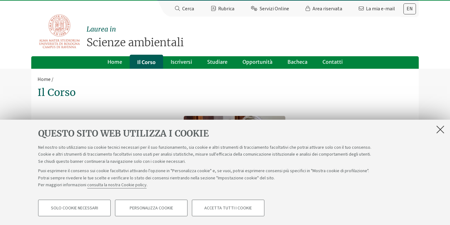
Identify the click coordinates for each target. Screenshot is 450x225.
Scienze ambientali (253, 37)
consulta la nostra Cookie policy (117, 185)
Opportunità (257, 62)
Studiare (217, 62)
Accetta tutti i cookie (228, 208)
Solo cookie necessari (74, 208)
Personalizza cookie (151, 208)
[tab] (409, 8)
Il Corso (146, 62)
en (410, 8)
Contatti (332, 62)
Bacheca (298, 62)
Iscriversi (181, 62)
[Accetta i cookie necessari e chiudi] (440, 129)
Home (115, 62)
